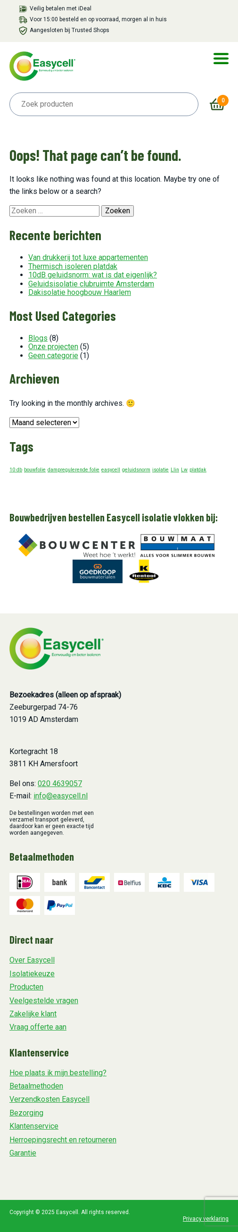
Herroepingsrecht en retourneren (62, 1139)
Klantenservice (33, 1126)
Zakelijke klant (33, 1013)
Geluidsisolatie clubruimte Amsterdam (91, 283)
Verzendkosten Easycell (49, 1099)
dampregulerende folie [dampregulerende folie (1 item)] (73, 470)
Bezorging (26, 1112)
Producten (26, 986)
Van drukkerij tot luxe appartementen (88, 257)
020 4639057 (60, 783)
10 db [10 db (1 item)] (15, 470)
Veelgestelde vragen (43, 1000)
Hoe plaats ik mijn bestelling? (58, 1072)
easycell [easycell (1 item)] (110, 470)
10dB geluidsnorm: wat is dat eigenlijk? (92, 274)
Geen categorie (53, 355)
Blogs (38, 338)
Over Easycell (32, 959)
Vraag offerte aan (37, 1026)
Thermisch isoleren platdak (72, 266)
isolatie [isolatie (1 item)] (160, 470)
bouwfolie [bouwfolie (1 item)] (35, 470)
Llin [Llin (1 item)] (175, 470)
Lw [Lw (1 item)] (184, 470)
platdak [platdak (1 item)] (197, 470)
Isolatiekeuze (32, 973)
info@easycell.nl (60, 795)
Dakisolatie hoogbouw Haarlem (79, 292)
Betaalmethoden (36, 1085)
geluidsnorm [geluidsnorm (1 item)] (136, 470)
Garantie (22, 1152)
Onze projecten (53, 346)
